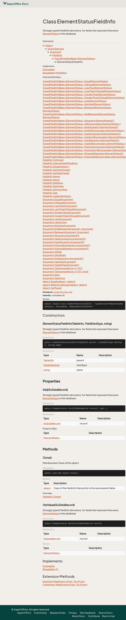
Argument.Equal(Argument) (58, 199)
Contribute (94, 616)
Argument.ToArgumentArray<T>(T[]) (62, 268)
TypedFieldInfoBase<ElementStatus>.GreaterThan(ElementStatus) (79, 94)
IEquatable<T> (51, 569)
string (47, 369)
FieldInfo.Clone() (52, 496)
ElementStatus (51, 33)
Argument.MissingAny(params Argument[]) (66, 245)
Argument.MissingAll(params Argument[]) (66, 248)
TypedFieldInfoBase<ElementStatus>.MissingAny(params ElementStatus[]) (84, 147)
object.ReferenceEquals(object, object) (65, 284)
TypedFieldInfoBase (66, 58)
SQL (70, 292)
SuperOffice (58, 292)
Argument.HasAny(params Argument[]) (64, 238)
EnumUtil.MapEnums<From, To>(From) (64, 581)
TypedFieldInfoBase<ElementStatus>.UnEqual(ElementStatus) (77, 84)
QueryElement (56, 48)
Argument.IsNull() (52, 252)
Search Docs (105, 612)
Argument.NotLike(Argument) (59, 225)
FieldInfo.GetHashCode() (56, 170)
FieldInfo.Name (51, 179)
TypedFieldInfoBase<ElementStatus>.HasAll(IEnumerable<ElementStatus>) (84, 143)
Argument (55, 52)
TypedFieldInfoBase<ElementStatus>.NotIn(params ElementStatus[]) (80, 127)
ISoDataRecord (52, 423)
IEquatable (49, 72)
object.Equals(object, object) (59, 281)
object (49, 45)
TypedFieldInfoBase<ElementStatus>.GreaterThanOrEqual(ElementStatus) (84, 97)
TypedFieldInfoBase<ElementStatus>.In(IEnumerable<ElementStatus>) (82, 124)
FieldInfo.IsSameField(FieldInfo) (60, 163)
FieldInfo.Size (50, 192)
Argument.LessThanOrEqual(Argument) (64, 209)
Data (66, 292)
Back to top (108, 616)
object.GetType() (52, 288)
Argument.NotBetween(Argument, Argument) (68, 229)
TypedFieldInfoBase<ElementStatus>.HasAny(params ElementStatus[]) (82, 133)
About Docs (78, 616)
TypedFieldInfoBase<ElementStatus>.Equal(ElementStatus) (75, 81)
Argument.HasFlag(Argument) (59, 261)
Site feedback (88, 612)
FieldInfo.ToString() (53, 160)
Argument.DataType (54, 278)
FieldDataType (51, 365)
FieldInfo (57, 55)
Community (40, 612)
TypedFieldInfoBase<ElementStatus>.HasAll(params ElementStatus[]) (81, 140)
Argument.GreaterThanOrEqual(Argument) (66, 215)
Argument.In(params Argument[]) (61, 235)
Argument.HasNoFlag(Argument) (61, 265)
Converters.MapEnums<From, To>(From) (65, 584)
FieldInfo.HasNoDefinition (57, 196)
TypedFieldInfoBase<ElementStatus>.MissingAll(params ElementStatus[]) (83, 153)
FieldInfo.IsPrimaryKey (55, 189)
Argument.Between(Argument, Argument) (66, 232)
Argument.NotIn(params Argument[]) (63, 258)
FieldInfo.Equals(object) (56, 166)
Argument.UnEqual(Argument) (59, 202)
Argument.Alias (51, 275)
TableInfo (49, 360)
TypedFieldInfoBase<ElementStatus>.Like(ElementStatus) (74, 101)
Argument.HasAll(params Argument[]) (63, 242)
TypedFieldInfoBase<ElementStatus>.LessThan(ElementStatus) (77, 87)
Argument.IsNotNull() (54, 255)
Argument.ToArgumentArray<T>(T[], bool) (65, 271)
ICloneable (49, 69)
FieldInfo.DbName (53, 183)
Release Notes (58, 612)
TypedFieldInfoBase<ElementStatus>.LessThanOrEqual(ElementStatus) (82, 91)
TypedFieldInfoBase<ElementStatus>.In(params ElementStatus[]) (78, 120)
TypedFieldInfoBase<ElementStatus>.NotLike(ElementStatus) (76, 104)
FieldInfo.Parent (51, 176)
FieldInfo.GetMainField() (56, 173)
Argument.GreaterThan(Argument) (62, 212)
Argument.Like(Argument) (57, 219)
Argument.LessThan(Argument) (60, 206)
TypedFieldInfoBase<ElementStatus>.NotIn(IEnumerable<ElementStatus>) (84, 130)
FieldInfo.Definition (53, 186)
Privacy (73, 612)
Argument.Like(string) (55, 222)
